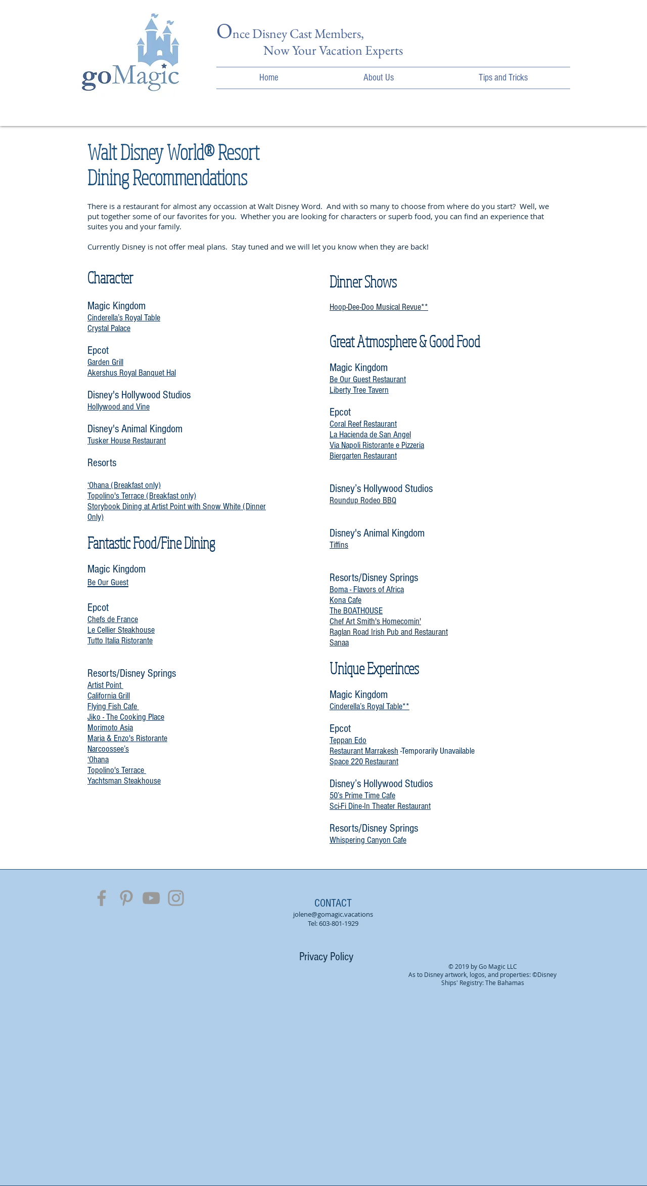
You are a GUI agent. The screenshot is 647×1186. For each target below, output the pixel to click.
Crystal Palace (108, 328)
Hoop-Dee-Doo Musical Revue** (379, 307)
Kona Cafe (345, 600)
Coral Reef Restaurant (363, 424)
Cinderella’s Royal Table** (369, 706)
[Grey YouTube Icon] (151, 898)
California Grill (108, 695)
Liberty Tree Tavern (359, 390)
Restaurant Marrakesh (364, 751)
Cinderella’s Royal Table (123, 317)
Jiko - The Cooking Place (125, 717)
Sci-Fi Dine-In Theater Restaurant (380, 806)
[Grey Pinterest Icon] (126, 898)
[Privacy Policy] (326, 956)
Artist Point (105, 685)
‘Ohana (98, 759)
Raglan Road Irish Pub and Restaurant (389, 632)
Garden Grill (105, 362)
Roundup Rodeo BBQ (363, 500)
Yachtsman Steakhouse (124, 780)
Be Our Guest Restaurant (368, 379)
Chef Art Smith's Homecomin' (375, 621)
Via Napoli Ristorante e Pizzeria (377, 445)
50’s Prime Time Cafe (362, 795)
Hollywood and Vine (118, 406)
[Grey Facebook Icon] (101, 898)
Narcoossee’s (108, 749)
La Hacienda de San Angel (370, 434)
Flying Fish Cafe (113, 706)
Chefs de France (112, 619)
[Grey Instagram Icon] (176, 898)
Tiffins (339, 545)
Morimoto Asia (110, 727)
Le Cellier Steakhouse (121, 630)
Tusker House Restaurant (126, 440)
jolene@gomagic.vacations (333, 914)
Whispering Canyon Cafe (368, 840)
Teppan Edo (348, 740)
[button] (378, 78)
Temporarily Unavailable (438, 751)
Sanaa (339, 642)
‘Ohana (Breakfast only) (124, 485)
